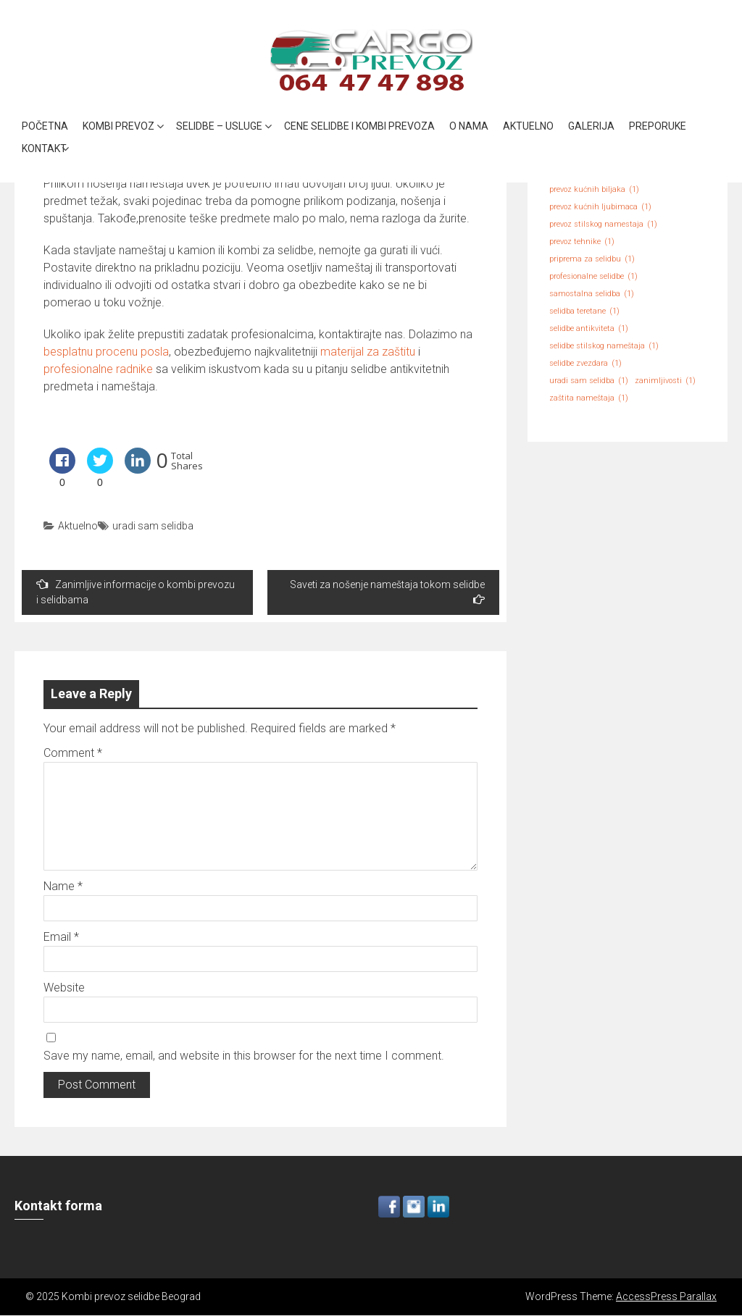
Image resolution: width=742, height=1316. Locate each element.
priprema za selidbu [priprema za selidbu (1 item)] (592, 259)
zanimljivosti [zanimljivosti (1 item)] (665, 381)
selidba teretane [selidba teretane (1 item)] (584, 311)
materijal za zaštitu (367, 352)
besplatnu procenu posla (106, 352)
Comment (72, 753)
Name (63, 886)
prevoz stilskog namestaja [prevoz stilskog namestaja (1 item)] (603, 224)
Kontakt (44, 148)
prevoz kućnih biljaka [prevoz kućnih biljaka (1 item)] (594, 190)
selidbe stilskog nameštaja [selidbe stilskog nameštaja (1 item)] (604, 346)
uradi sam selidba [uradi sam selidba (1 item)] (588, 381)
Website (64, 987)
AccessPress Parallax (666, 1296)
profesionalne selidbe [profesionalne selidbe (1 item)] (593, 276)
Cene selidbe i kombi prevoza (359, 126)
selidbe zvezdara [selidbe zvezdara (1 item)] (585, 363)
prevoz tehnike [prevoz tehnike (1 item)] (581, 242)
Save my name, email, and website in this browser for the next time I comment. (243, 1056)
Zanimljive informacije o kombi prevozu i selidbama (135, 591)
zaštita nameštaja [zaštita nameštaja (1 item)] (588, 398)
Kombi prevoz (118, 126)
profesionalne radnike (98, 369)
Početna (45, 126)
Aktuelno (528, 126)
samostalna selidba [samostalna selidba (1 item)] (591, 294)
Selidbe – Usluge (219, 126)
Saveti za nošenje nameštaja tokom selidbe (387, 592)
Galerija (591, 126)
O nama (468, 126)
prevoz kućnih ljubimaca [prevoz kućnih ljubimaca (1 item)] (600, 207)
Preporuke (657, 126)
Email (61, 937)
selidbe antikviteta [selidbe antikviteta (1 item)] (588, 329)
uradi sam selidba (152, 526)
